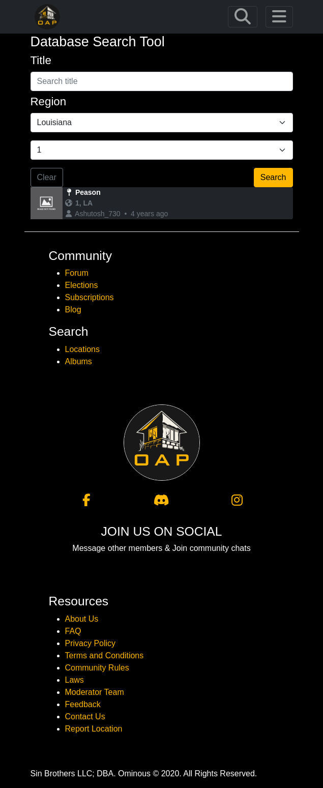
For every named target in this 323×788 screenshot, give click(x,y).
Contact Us (85, 716)
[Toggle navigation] (242, 16)
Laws (74, 680)
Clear (46, 177)
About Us (82, 619)
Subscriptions (89, 297)
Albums (78, 361)
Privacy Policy (90, 643)
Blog (73, 309)
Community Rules (97, 667)
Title (41, 60)
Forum (77, 273)
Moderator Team (94, 692)
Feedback (83, 704)
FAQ (73, 631)
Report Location (94, 728)
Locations (82, 349)
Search (273, 177)
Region (49, 101)
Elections (81, 285)
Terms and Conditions (104, 655)
